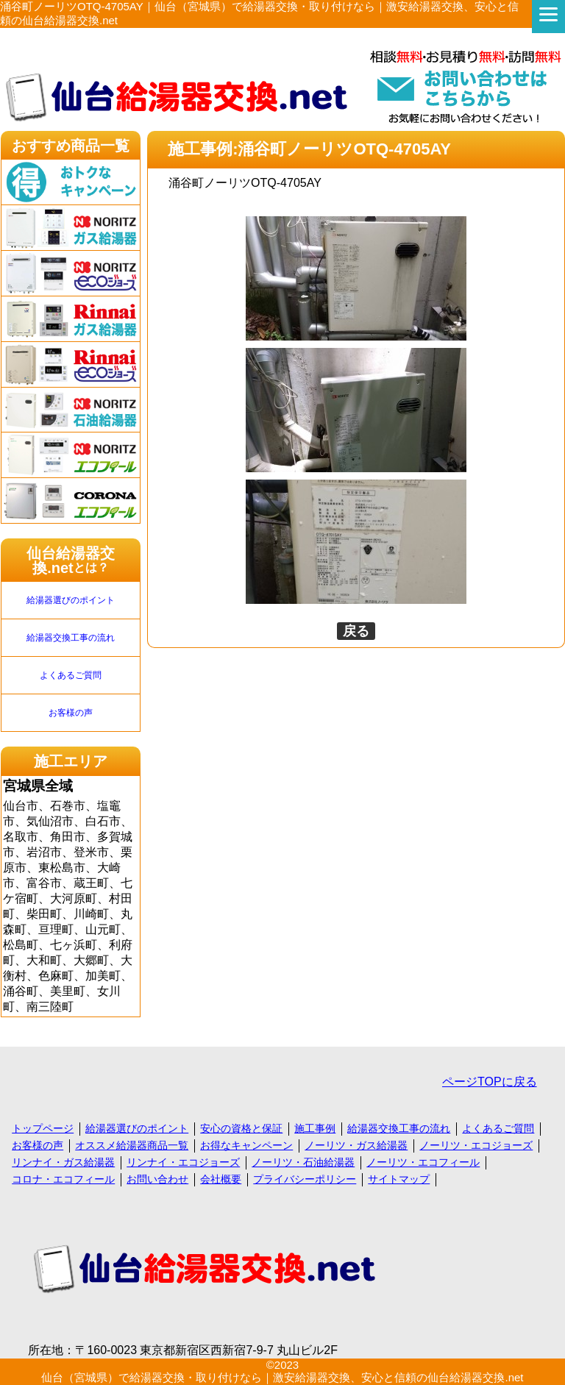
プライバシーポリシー (304, 1179)
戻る (356, 631)
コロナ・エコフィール (63, 1179)
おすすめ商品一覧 (70, 146)
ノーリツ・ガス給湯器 (356, 1145)
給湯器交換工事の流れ (70, 637)
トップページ (43, 1128)
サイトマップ (399, 1179)
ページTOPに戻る (489, 1081)
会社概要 (220, 1179)
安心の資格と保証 (241, 1128)
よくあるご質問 (71, 675)
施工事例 (314, 1128)
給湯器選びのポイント (70, 600)
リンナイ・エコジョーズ (183, 1162)
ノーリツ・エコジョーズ (476, 1145)
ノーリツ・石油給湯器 (303, 1162)
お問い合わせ (157, 1179)
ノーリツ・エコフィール (423, 1162)
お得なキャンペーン (246, 1145)
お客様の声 (71, 712)
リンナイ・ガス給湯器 (63, 1162)
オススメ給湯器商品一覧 (131, 1145)
